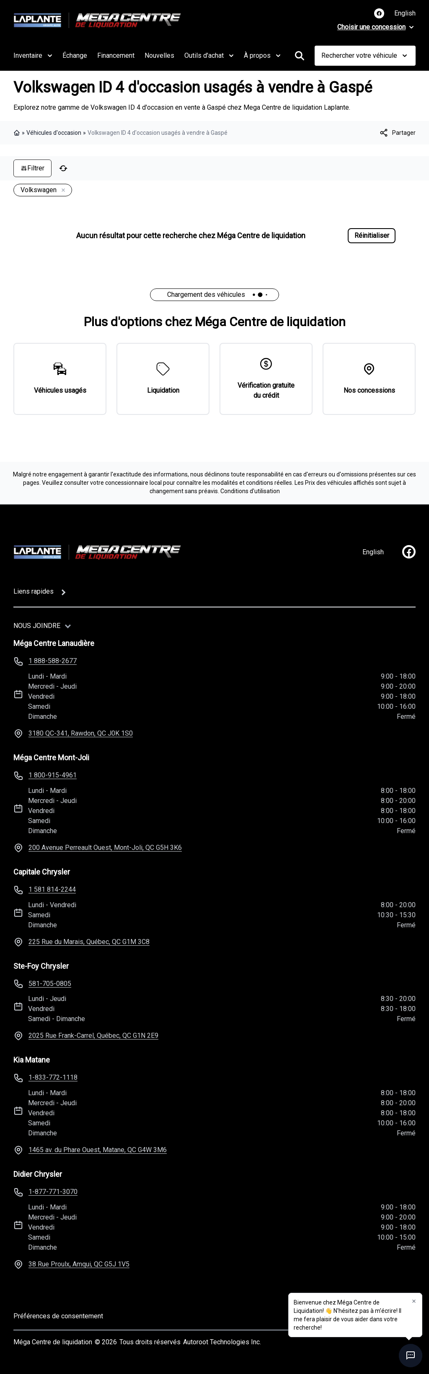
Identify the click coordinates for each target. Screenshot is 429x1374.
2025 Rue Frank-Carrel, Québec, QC (93, 1036)
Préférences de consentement (58, 1316)
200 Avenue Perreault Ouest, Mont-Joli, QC (105, 848)
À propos (262, 55)
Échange (74, 55)
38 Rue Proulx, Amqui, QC (78, 1264)
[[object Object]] (397, 133)
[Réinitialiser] (63, 168)
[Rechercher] (299, 55)
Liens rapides (33, 591)
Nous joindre (36, 626)
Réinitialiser (371, 235)
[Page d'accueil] (97, 552)
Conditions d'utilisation (250, 491)
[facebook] (409, 551)
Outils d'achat (209, 55)
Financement (115, 55)
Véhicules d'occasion (53, 132)
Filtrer (32, 168)
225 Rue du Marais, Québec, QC (89, 942)
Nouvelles (159, 55)
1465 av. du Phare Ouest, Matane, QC (97, 1150)
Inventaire (32, 55)
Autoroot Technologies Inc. (222, 1342)
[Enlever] (61, 190)
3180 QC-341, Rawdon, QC (80, 733)
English (405, 13)
